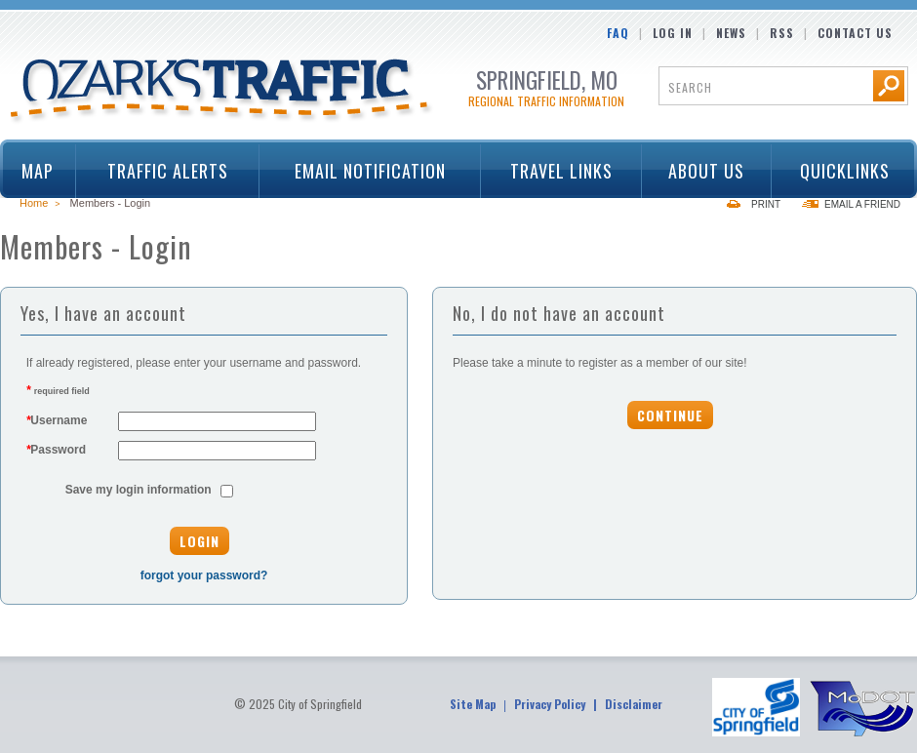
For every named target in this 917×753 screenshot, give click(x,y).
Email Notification (370, 170)
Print (765, 204)
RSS (782, 32)
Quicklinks (837, 170)
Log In (673, 32)
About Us (700, 170)
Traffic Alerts (161, 170)
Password (56, 449)
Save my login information (138, 489)
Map (37, 170)
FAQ (618, 32)
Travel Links (554, 170)
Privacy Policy (549, 703)
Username (57, 420)
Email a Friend (862, 204)
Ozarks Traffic (222, 92)
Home (34, 203)
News (731, 32)
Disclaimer (633, 703)
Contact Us (855, 32)
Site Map (473, 703)
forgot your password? (204, 575)
